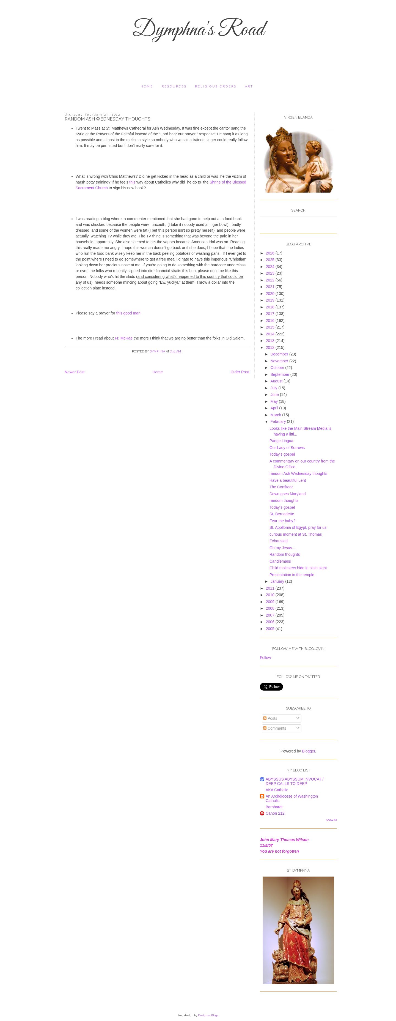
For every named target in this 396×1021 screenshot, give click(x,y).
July (274, 388)
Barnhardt (274, 807)
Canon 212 (275, 813)
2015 (271, 327)
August (276, 381)
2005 (271, 628)
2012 (271, 347)
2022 (271, 280)
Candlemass (280, 561)
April (274, 408)
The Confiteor (281, 487)
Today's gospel (282, 454)
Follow (265, 657)
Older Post (240, 372)
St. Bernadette (282, 514)
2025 (271, 260)
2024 (271, 266)
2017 (271, 313)
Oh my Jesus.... (283, 548)
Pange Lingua (281, 441)
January (277, 581)
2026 (271, 253)
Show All (331, 820)
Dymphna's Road (198, 30)
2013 (271, 340)
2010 (271, 595)
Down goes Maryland (288, 494)
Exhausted (279, 541)
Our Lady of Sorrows (287, 447)
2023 (271, 273)
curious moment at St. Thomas (296, 534)
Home (147, 86)
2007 (271, 615)
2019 (271, 300)
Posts (270, 718)
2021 (271, 286)
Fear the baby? (282, 521)
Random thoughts (285, 554)
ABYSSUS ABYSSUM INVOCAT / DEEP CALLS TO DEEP (294, 781)
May (274, 401)
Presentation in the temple (292, 575)
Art (249, 86)
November (279, 361)
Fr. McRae (124, 338)
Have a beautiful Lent (288, 480)
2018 (271, 307)
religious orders (216, 86)
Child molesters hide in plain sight (298, 568)
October (277, 367)
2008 (271, 608)
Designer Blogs (208, 1015)
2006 (271, 622)
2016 (271, 320)
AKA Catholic (277, 790)
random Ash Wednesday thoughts (298, 473)
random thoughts (284, 500)
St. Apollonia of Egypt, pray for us (298, 527)
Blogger (308, 751)
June (275, 394)
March (276, 415)
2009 (271, 602)
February (278, 421)
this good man (128, 313)
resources (174, 86)
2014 (271, 334)
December (279, 354)
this (132, 182)
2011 (271, 588)
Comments (274, 728)
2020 (271, 293)
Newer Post (74, 372)
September (280, 374)
